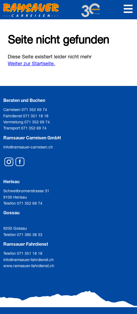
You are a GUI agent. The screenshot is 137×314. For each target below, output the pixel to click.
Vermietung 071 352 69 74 (26, 122)
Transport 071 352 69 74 (24, 128)
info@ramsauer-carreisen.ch (28, 147)
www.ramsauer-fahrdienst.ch (28, 265)
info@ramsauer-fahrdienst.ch (28, 259)
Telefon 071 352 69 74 (22, 203)
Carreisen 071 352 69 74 (25, 109)
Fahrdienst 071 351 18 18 (25, 115)
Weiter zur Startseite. (31, 63)
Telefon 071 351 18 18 (22, 253)
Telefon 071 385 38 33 (22, 234)
